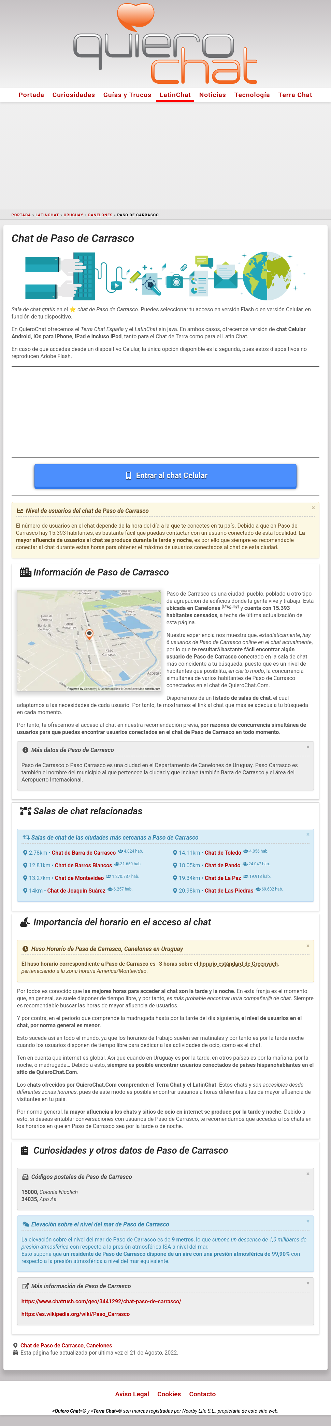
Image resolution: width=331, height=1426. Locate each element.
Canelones (100, 215)
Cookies (169, 1394)
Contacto (202, 1394)
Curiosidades (74, 95)
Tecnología (252, 95)
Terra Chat (295, 95)
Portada (31, 95)
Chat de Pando (223, 865)
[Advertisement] (165, 156)
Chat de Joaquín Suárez (76, 890)
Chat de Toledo (223, 853)
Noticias (212, 95)
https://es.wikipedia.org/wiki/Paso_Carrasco (75, 1314)
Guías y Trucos (127, 95)
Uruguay (73, 215)
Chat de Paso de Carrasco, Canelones (66, 1345)
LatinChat (175, 95)
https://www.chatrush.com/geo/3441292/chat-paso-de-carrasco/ (101, 1301)
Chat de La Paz (223, 878)
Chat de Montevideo (79, 878)
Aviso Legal (132, 1394)
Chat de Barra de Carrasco (84, 853)
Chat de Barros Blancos (83, 865)
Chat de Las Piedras (229, 890)
